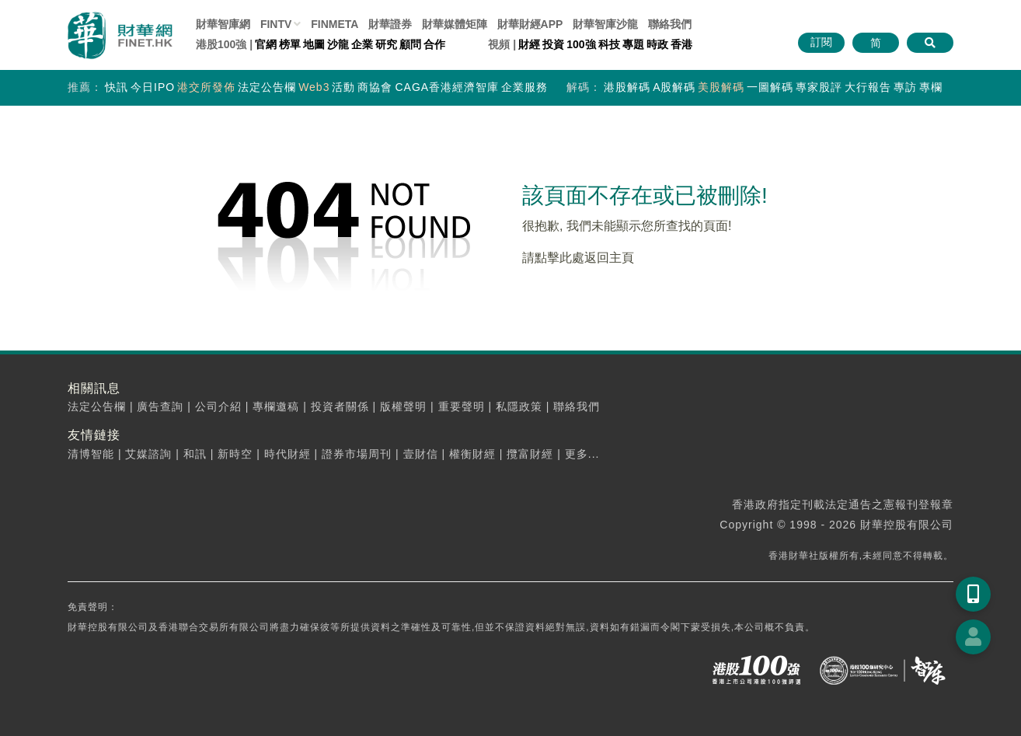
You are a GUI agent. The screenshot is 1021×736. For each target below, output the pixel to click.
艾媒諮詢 (148, 454)
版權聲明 (403, 406)
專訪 (905, 87)
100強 (580, 44)
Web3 (313, 87)
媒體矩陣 (454, 24)
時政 (657, 44)
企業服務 (524, 87)
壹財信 (420, 454)
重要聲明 (461, 406)
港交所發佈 (206, 87)
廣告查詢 (160, 406)
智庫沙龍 (605, 24)
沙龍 (338, 44)
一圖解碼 (770, 87)
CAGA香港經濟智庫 (447, 87)
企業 (362, 44)
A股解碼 (674, 87)
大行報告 (868, 87)
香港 (681, 44)
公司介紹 (218, 406)
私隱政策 (519, 406)
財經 (529, 44)
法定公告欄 (267, 87)
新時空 (235, 454)
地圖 (314, 44)
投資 (553, 44)
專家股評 (819, 87)
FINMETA (334, 24)
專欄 (931, 87)
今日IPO (153, 87)
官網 (266, 44)
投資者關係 (340, 406)
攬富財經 (530, 454)
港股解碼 (627, 87)
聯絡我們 (670, 24)
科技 (609, 44)
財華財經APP (530, 24)
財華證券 (390, 24)
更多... (582, 454)
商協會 (374, 87)
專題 (633, 44)
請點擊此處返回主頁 (578, 257)
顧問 (410, 44)
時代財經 (287, 454)
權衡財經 (472, 454)
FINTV (275, 24)
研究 (386, 44)
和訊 (195, 454)
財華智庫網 (223, 24)
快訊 (116, 87)
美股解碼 (721, 87)
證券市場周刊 (357, 454)
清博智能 (91, 454)
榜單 (290, 44)
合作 (434, 44)
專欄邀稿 (276, 406)
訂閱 (821, 42)
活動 (343, 87)
